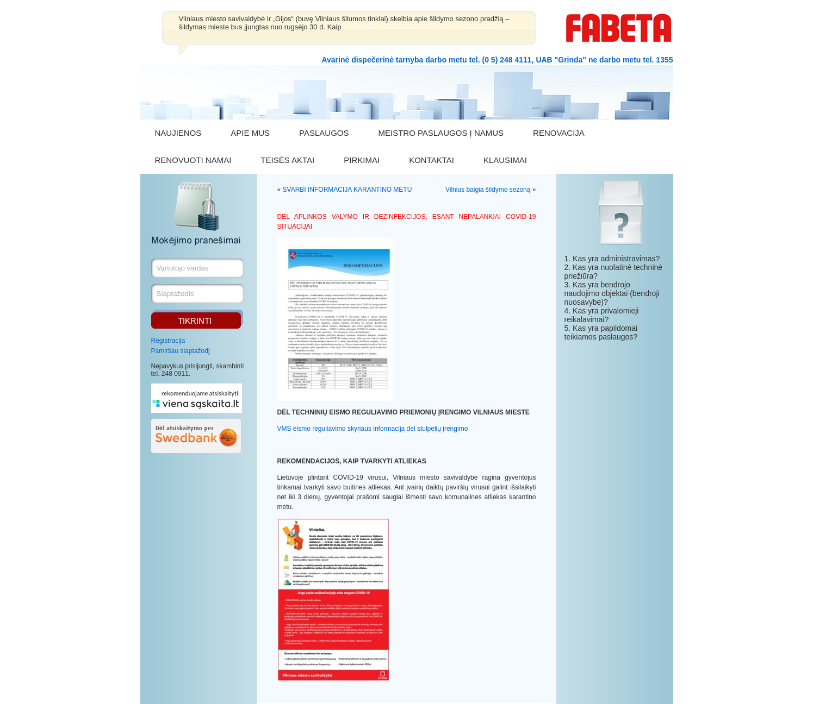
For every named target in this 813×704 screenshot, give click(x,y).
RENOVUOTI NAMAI (193, 160)
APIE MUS (250, 132)
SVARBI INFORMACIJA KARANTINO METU (347, 189)
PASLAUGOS (324, 132)
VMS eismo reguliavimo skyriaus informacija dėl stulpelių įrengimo (372, 428)
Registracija (168, 340)
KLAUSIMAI (505, 160)
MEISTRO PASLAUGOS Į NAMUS (441, 132)
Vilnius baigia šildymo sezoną (488, 189)
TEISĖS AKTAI (287, 160)
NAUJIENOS (178, 132)
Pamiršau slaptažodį (180, 351)
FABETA (618, 28)
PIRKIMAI (362, 160)
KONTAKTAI (431, 160)
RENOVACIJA (559, 132)
